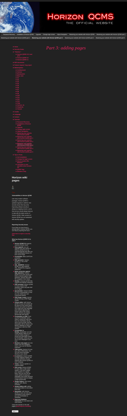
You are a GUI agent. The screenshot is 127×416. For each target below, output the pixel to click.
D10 (18, 95)
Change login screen (49, 34)
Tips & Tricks (18, 155)
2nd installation (22, 157)
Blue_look (20, 76)
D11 (18, 97)
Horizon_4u (20, 105)
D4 (18, 83)
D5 (18, 85)
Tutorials (17, 119)
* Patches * (17, 52)
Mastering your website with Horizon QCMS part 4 (79, 38)
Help (18, 103)
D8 (18, 91)
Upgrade (38, 34)
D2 (18, 80)
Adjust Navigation (62, 34)
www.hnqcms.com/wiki (23, 406)
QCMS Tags (20, 169)
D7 (18, 89)
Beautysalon (21, 74)
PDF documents (19, 62)
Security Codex (19, 49)
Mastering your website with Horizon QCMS (81, 34)
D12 (18, 99)
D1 (18, 78)
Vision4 (19, 109)
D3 (18, 82)
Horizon (19, 72)
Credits (16, 112)
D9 (18, 93)
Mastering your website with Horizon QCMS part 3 (25, 144)
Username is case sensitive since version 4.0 (24, 166)
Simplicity (20, 107)
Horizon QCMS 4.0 (22, 58)
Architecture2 (21, 70)
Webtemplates (18, 67)
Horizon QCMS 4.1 (22, 59)
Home (16, 47)
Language (17, 114)
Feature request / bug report (23, 65)
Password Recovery (9, 34)
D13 (18, 101)
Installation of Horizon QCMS (25, 34)
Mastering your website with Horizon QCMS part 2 (15, 38)
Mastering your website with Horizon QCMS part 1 (111, 34)
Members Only (21, 171)
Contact (16, 117)
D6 (18, 87)
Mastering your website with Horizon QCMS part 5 (110, 38)
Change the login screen (24, 159)
